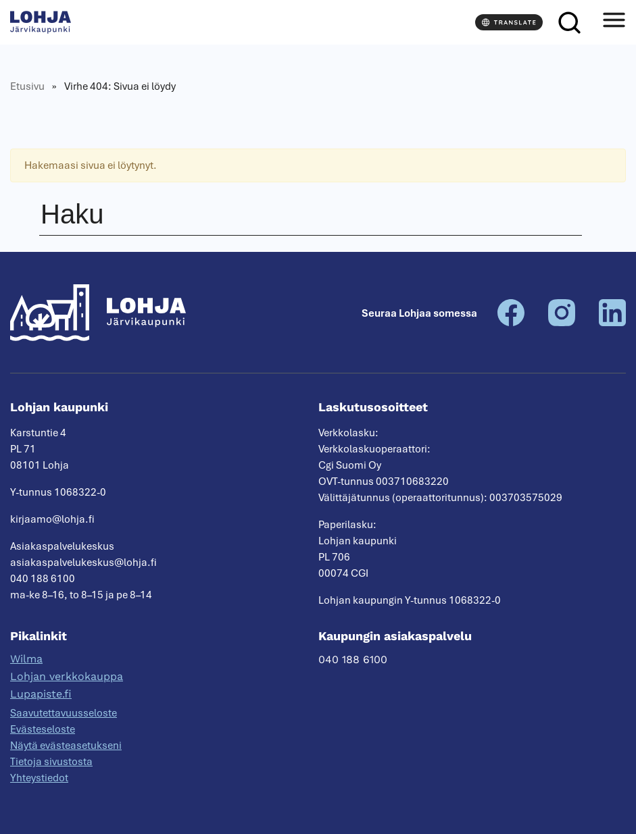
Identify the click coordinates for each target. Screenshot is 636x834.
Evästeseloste (42, 729)
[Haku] (569, 22)
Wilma (26, 658)
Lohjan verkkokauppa (66, 676)
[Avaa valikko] (613, 22)
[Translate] (509, 22)
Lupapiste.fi (41, 693)
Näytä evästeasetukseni (66, 745)
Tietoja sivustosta (51, 761)
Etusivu (27, 86)
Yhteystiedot (39, 778)
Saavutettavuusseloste (63, 713)
